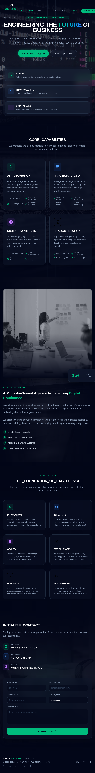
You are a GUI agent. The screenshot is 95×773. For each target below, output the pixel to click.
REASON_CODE (54, 695)
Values (55, 11)
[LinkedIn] (77, 762)
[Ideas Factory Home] (10, 10)
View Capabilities (64, 53)
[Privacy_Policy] (10, 766)
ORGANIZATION (13, 695)
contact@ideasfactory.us (24, 647)
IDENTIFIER (12, 683)
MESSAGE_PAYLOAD (15, 707)
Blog (64, 11)
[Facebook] (90, 762)
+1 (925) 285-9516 (21, 657)
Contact (73, 11)
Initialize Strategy (33, 53)
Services (21, 11)
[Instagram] (84, 762)
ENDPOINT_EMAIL (56, 683)
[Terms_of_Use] (25, 766)
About (31, 11)
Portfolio (43, 11)
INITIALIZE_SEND (47, 731)
